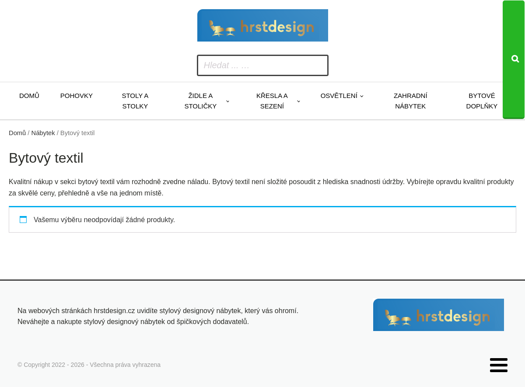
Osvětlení (339, 95)
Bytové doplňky (482, 101)
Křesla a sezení (272, 101)
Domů (29, 95)
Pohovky (76, 95)
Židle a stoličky (200, 101)
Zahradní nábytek (410, 101)
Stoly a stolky (135, 101)
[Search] (514, 59)
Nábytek (43, 132)
